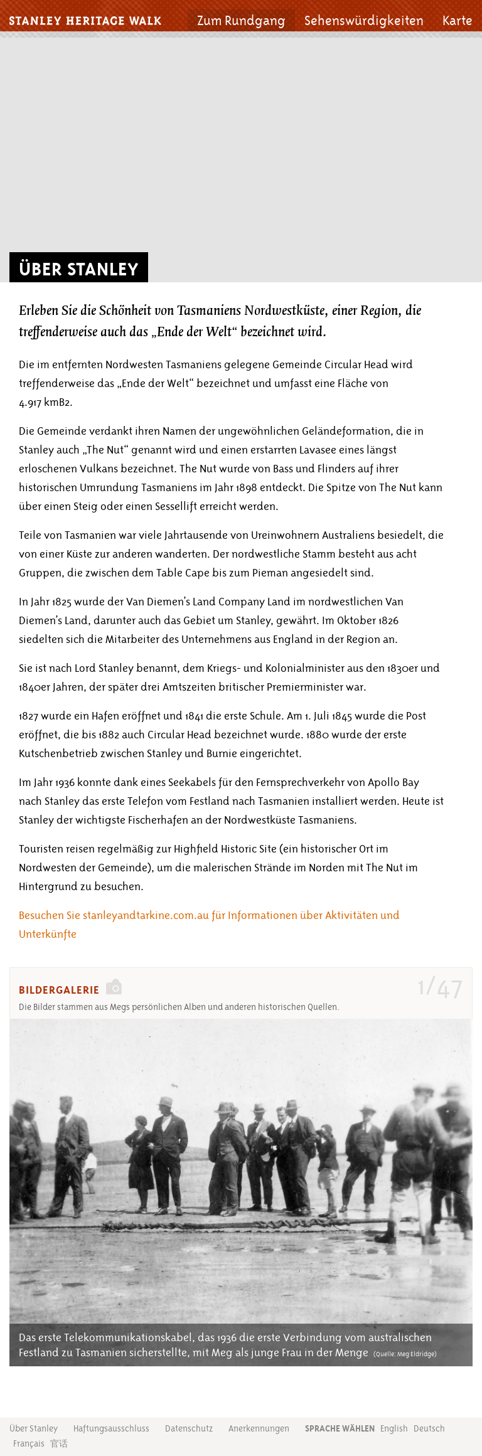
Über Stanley (33, 1428)
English (394, 1428)
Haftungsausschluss (111, 1428)
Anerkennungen (258, 1428)
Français (29, 1443)
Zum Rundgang (241, 21)
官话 (59, 1443)
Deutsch (429, 1428)
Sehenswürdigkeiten (364, 21)
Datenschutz (189, 1428)
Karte (457, 21)
